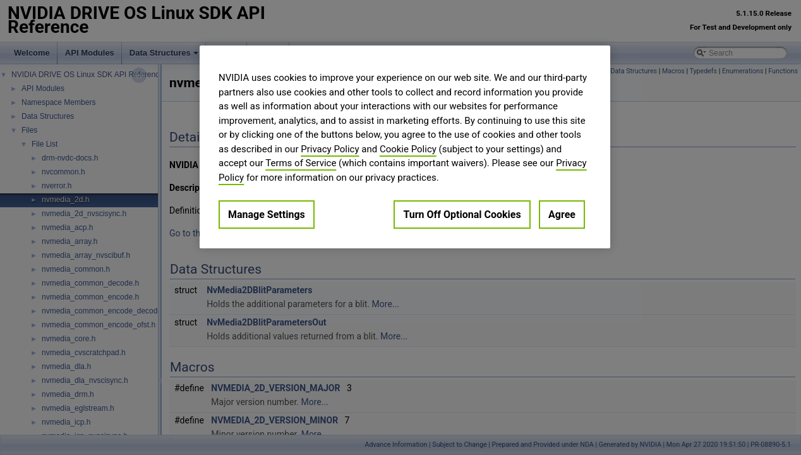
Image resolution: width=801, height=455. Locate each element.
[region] (405, 147)
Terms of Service (300, 163)
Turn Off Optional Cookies (462, 215)
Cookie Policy (408, 149)
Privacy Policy (330, 149)
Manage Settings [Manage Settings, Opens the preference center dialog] (266, 215)
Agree (561, 215)
